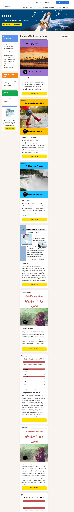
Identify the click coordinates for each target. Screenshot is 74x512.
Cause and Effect (8, 98)
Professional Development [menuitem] (48, 7)
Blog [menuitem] (18, 488)
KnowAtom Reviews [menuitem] (22, 492)
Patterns (6, 101)
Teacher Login (63, 2)
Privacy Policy (62, 508)
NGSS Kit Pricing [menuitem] (21, 483)
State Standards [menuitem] (37, 7)
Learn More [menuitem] (68, 7)
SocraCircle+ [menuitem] (38, 2)
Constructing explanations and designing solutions (9, 46)
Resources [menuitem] (46, 2)
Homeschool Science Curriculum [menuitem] (25, 499)
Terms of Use (69, 508)
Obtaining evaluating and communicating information (9, 61)
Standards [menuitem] (19, 500)
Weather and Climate (9, 85)
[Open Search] (53, 2)
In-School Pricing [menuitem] (60, 7)
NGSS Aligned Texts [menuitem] (22, 497)
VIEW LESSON (32, 95)
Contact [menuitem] (19, 481)
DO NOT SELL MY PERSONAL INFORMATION (48, 508)
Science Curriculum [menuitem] (27, 7)
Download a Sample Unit (11, 24)
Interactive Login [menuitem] (21, 486)
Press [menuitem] (18, 490)
